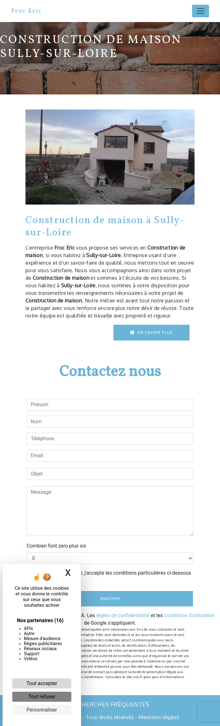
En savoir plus (151, 332)
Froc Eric (26, 11)
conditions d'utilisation (189, 615)
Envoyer (110, 598)
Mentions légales (158, 717)
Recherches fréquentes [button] (110, 704)
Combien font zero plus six (56, 546)
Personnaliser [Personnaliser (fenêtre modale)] (41, 710)
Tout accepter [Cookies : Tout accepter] (41, 683)
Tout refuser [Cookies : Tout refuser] (41, 697)
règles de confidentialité (123, 615)
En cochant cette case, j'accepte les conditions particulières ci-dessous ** (112, 576)
